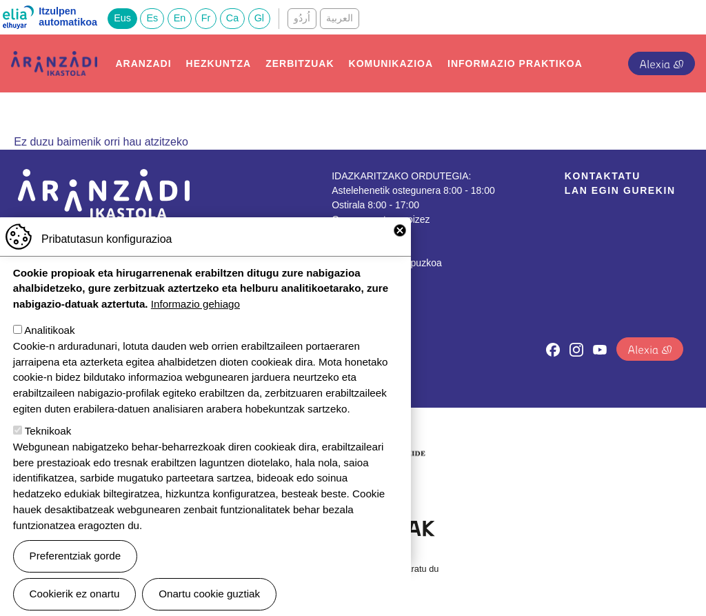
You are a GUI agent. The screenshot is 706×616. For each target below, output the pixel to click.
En (180, 17)
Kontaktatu (603, 175)
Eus (122, 17)
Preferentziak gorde (75, 565)
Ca (232, 17)
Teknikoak (48, 440)
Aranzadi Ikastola (54, 61)
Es (152, 17)
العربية (339, 17)
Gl (259, 17)
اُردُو (302, 17)
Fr (206, 17)
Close (400, 240)
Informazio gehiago (195, 313)
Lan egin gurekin (620, 190)
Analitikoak (49, 340)
